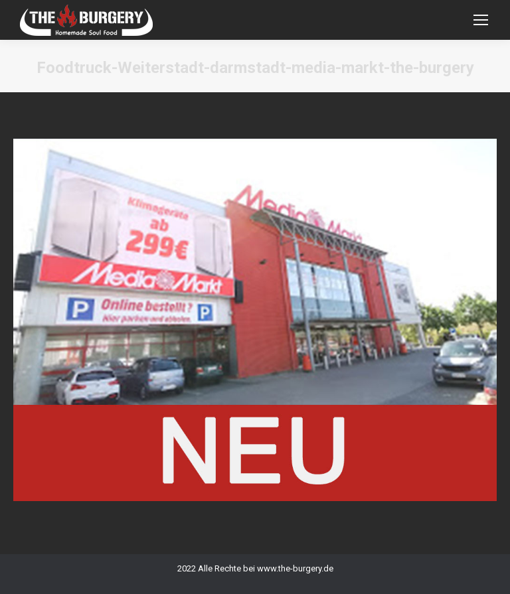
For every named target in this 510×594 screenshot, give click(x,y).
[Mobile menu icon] (480, 20)
